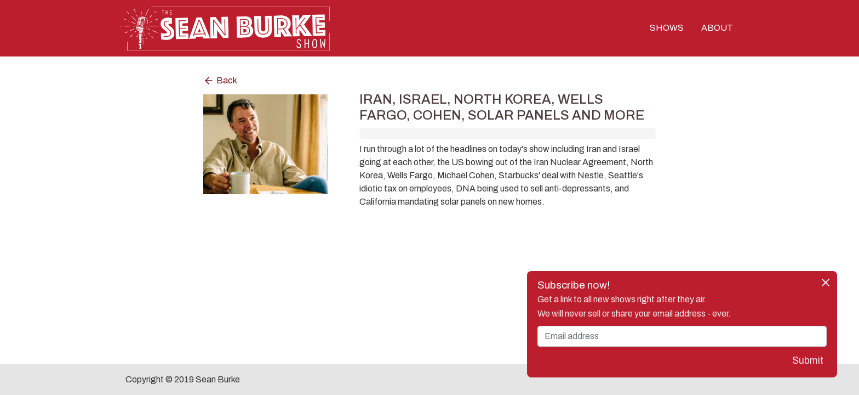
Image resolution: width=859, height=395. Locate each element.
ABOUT (717, 28)
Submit (807, 361)
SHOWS (667, 28)
